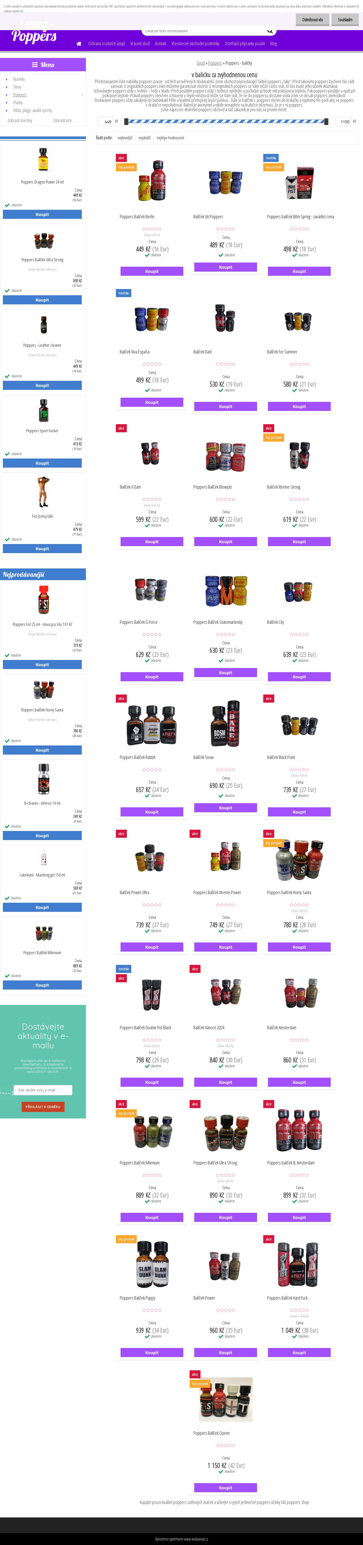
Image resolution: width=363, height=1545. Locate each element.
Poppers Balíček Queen (211, 1433)
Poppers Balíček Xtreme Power (217, 892)
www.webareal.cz (196, 1539)
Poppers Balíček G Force (139, 622)
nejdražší (145, 138)
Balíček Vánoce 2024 (208, 1028)
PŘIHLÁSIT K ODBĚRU (43, 1106)
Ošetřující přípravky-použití (245, 43)
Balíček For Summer (282, 352)
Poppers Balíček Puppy (137, 1298)
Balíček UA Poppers (208, 217)
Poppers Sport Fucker (42, 430)
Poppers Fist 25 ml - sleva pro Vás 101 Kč (42, 624)
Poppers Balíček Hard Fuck (287, 1298)
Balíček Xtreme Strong (283, 487)
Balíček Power (204, 1298)
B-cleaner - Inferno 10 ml (42, 803)
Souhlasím (345, 20)
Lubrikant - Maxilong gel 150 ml (42, 875)
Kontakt (160, 43)
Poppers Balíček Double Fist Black (145, 1028)
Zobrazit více (62, 120)
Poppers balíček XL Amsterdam (291, 1163)
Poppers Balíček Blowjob (212, 487)
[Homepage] (75, 43)
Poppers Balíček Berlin (137, 217)
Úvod (201, 63)
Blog (273, 43)
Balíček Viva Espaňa (134, 352)
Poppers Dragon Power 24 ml (42, 182)
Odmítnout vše (312, 20)
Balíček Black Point (281, 757)
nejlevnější (125, 138)
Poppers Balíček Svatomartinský (217, 622)
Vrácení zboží (140, 43)
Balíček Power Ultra (134, 892)
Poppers (215, 63)
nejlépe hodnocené (170, 138)
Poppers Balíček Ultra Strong (42, 259)
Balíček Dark (202, 352)
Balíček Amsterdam (281, 1028)
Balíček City (275, 622)
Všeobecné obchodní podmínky (196, 43)
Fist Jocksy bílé (42, 516)
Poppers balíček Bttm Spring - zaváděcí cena (300, 217)
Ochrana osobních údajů (106, 43)
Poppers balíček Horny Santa (42, 709)
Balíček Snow (203, 757)
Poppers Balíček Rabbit (137, 757)
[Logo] (36, 31)
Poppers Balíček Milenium (42, 952)
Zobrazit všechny (20, 120)
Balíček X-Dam (130, 487)
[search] (271, 32)
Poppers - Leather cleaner (42, 345)
